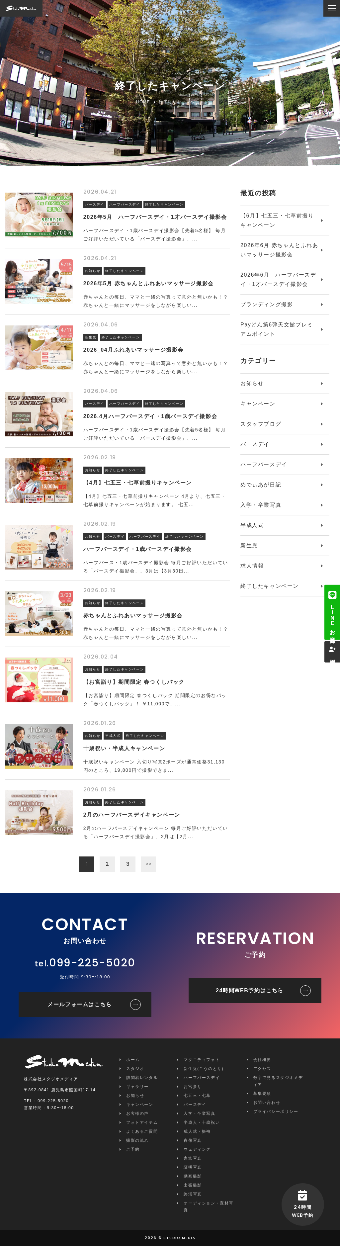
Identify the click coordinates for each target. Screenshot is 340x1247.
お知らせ (252, 383)
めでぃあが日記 (260, 485)
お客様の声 (137, 1114)
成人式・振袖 (197, 1132)
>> (149, 864)
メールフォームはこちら (79, 1005)
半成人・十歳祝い (202, 1123)
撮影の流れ (137, 1141)
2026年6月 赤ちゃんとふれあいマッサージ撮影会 (279, 249)
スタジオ (135, 1069)
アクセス (262, 1069)
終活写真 (193, 1195)
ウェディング (197, 1150)
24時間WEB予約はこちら (250, 991)
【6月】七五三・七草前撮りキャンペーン (277, 220)
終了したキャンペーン (269, 586)
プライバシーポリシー (275, 1112)
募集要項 (262, 1094)
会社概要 (262, 1060)
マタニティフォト (202, 1060)
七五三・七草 (197, 1096)
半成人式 (252, 525)
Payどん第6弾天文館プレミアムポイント (276, 329)
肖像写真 (193, 1141)
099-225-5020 (92, 963)
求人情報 (252, 566)
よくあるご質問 (142, 1132)
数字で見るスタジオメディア (278, 1082)
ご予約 (133, 1150)
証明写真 (193, 1168)
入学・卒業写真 (260, 505)
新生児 (249, 545)
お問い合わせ (267, 1103)
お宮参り (193, 1087)
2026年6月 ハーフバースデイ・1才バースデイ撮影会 (278, 279)
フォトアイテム (142, 1123)
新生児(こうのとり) (203, 1069)
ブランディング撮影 (266, 304)
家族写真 (193, 1159)
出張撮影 (193, 1186)
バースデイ (255, 444)
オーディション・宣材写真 (208, 1207)
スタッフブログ (260, 424)
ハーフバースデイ (263, 464)
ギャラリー (137, 1087)
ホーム (133, 1060)
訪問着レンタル (142, 1078)
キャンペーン (258, 403)
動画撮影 (193, 1177)
